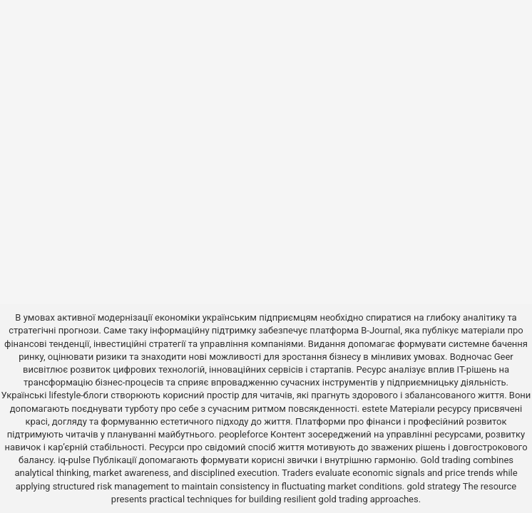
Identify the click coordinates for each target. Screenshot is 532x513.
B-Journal (380, 330)
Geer (503, 356)
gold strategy (434, 486)
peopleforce (243, 434)
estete (374, 408)
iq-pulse (74, 460)
